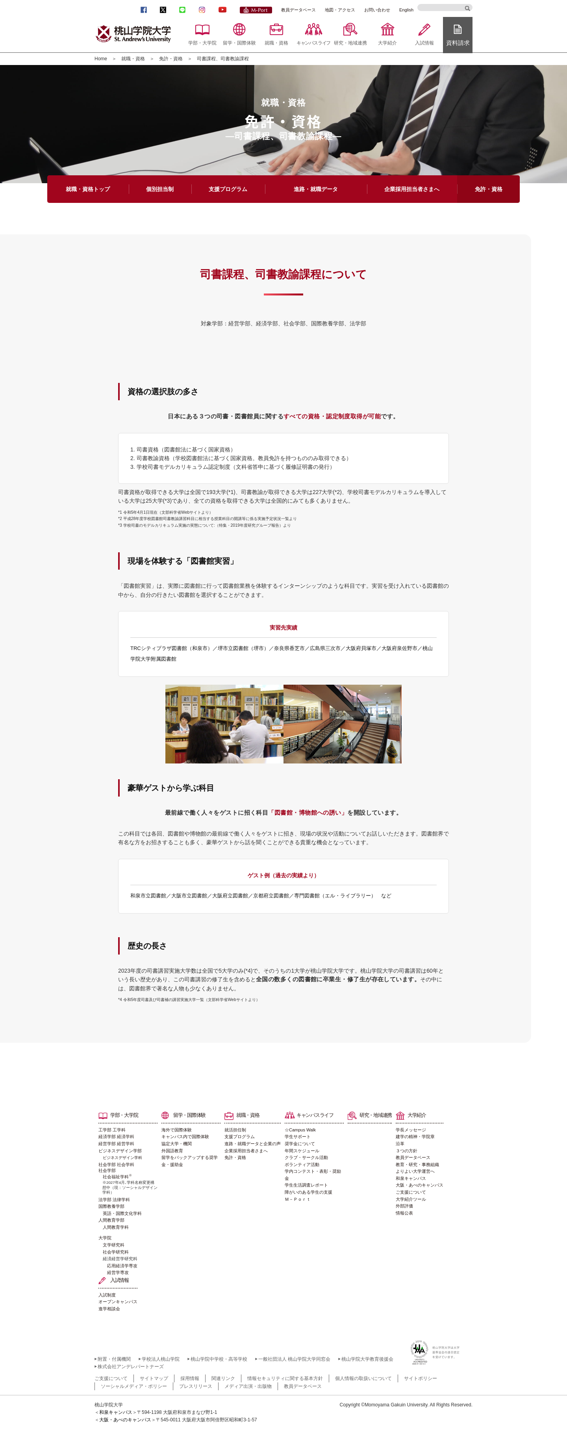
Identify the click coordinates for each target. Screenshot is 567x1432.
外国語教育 (172, 1150)
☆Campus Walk (300, 1129)
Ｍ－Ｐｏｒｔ (298, 1199)
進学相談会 (109, 1308)
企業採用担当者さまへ (246, 1150)
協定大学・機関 (176, 1143)
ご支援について (411, 1192)
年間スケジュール (302, 1150)
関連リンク (223, 1378)
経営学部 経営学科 (116, 1143)
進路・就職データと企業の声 (252, 1143)
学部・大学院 (202, 43)
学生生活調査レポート (306, 1185)
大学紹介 (387, 43)
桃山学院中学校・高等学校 (219, 1359)
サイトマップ (154, 1378)
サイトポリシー (420, 1378)
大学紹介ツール (411, 1199)
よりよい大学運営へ (415, 1171)
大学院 (104, 1237)
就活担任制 (235, 1129)
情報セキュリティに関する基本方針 (285, 1378)
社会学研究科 (116, 1252)
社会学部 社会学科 (116, 1164)
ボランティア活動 (302, 1164)
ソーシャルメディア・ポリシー (134, 1386)
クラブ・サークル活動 (306, 1157)
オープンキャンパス (117, 1301)
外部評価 (404, 1206)
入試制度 (107, 1295)
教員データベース (298, 9)
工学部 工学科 (112, 1129)
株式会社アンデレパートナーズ (131, 1366)
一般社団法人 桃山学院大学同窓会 (294, 1359)
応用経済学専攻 (122, 1265)
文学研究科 (113, 1245)
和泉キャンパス (411, 1178)
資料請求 (458, 42)
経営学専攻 (118, 1272)
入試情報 (424, 43)
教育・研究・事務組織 (417, 1164)
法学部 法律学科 (114, 1199)
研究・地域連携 (350, 43)
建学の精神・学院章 (415, 1136)
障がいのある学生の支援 (308, 1192)
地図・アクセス (340, 9)
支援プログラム (239, 1136)
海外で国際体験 (176, 1129)
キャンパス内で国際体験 (185, 1136)
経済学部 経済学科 (116, 1136)
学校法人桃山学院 (161, 1359)
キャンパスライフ (313, 43)
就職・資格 (276, 43)
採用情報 (189, 1378)
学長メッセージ (411, 1129)
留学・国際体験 (239, 43)
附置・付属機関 (114, 1359)
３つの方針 (406, 1150)
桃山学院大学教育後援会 (367, 1359)
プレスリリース (195, 1386)
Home (100, 58)
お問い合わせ (377, 9)
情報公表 (404, 1213)
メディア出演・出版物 (248, 1386)
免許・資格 (171, 58)
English (406, 9)
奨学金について (300, 1143)
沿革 (400, 1143)
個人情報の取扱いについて (363, 1378)
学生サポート (298, 1136)
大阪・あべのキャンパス (419, 1185)
